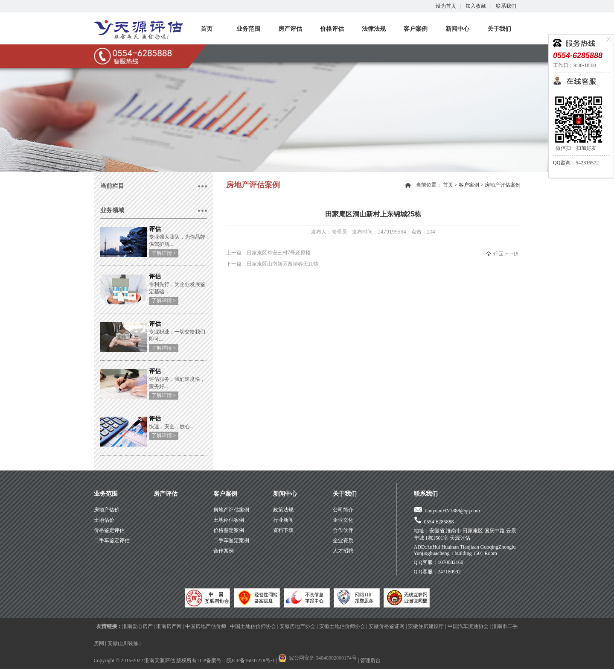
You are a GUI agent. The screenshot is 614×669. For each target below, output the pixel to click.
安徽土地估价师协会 (342, 626)
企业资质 (343, 540)
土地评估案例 (228, 520)
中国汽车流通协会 (468, 626)
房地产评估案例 (503, 185)
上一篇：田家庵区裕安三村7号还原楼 (268, 253)
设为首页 (446, 6)
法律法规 (374, 29)
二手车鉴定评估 (112, 540)
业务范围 (248, 29)
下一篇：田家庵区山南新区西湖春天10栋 (272, 264)
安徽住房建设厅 (426, 626)
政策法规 (283, 510)
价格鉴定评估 (109, 530)
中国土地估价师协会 (253, 626)
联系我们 (506, 6)
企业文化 (343, 520)
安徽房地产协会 (297, 626)
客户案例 (416, 29)
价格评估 (332, 29)
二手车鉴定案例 (231, 540)
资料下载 (283, 530)
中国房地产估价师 (205, 626)
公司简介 (343, 510)
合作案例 (223, 551)
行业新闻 (283, 520)
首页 (206, 29)
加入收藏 (476, 6)
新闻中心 (457, 29)
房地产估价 (106, 510)
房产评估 (290, 29)
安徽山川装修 (123, 643)
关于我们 (499, 29)
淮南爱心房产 (137, 626)
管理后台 (370, 660)
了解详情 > (163, 253)
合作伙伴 (343, 530)
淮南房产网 (169, 626)
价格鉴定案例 (228, 530)
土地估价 (104, 520)
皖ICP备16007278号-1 (251, 660)
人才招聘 (343, 551)
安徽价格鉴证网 (386, 626)
